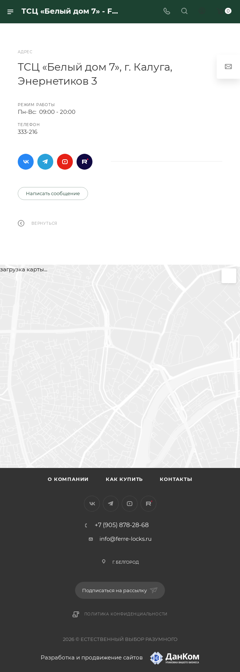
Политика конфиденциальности (126, 614)
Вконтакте (26, 162)
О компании (68, 479)
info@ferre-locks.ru (125, 538)
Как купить (124, 479)
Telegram (45, 162)
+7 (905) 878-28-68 (122, 525)
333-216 (27, 131)
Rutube (84, 162)
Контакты (176, 479)
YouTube (65, 162)
